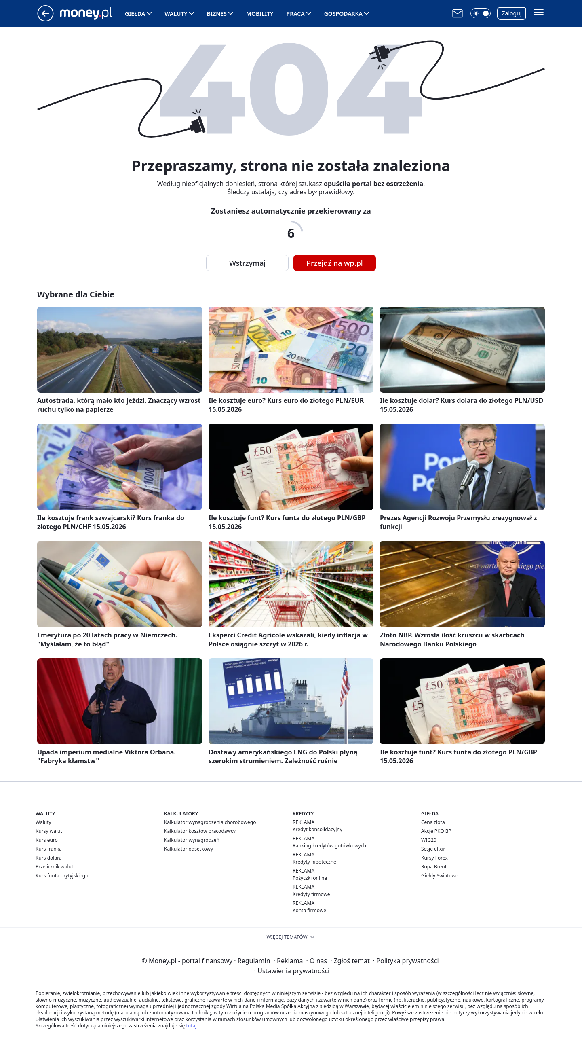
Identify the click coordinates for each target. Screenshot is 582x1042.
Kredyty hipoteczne (314, 861)
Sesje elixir (433, 848)
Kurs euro (47, 840)
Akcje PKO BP (436, 831)
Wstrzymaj (247, 263)
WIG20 (428, 840)
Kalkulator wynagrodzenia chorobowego (210, 822)
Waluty (176, 13)
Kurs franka (49, 848)
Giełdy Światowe (439, 875)
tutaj (191, 1025)
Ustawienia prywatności (291, 970)
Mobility (260, 13)
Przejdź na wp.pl (334, 263)
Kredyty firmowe (311, 894)
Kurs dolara (49, 857)
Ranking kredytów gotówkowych (329, 845)
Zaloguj (512, 13)
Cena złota (433, 822)
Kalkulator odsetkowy (188, 848)
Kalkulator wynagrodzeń (191, 840)
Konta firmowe (309, 910)
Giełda (135, 13)
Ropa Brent (434, 866)
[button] (480, 13)
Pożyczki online (310, 878)
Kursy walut (49, 831)
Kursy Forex (434, 857)
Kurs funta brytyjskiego (62, 875)
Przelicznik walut (54, 866)
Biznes (217, 13)
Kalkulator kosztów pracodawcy (200, 831)
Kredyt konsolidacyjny (317, 829)
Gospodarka (343, 13)
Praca (296, 13)
